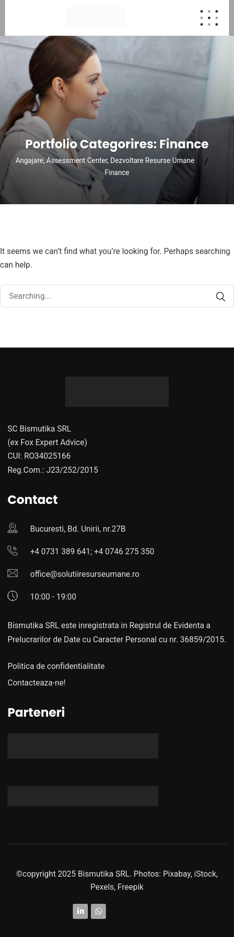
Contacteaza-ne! (37, 683)
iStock (205, 874)
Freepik (131, 887)
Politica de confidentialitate (56, 666)
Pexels (102, 887)
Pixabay (176, 874)
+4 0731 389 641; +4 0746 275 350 (92, 551)
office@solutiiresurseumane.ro (85, 574)
